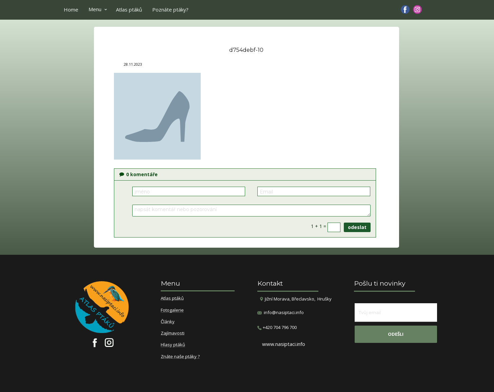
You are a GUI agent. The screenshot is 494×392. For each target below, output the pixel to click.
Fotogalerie (172, 310)
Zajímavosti (172, 333)
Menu (94, 9)
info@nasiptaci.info (284, 312)
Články (168, 322)
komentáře (138, 174)
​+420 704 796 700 (277, 327)
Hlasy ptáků (173, 345)
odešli (395, 334)
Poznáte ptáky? (170, 9)
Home (71, 9)
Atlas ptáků (129, 9)
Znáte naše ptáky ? (180, 357)
